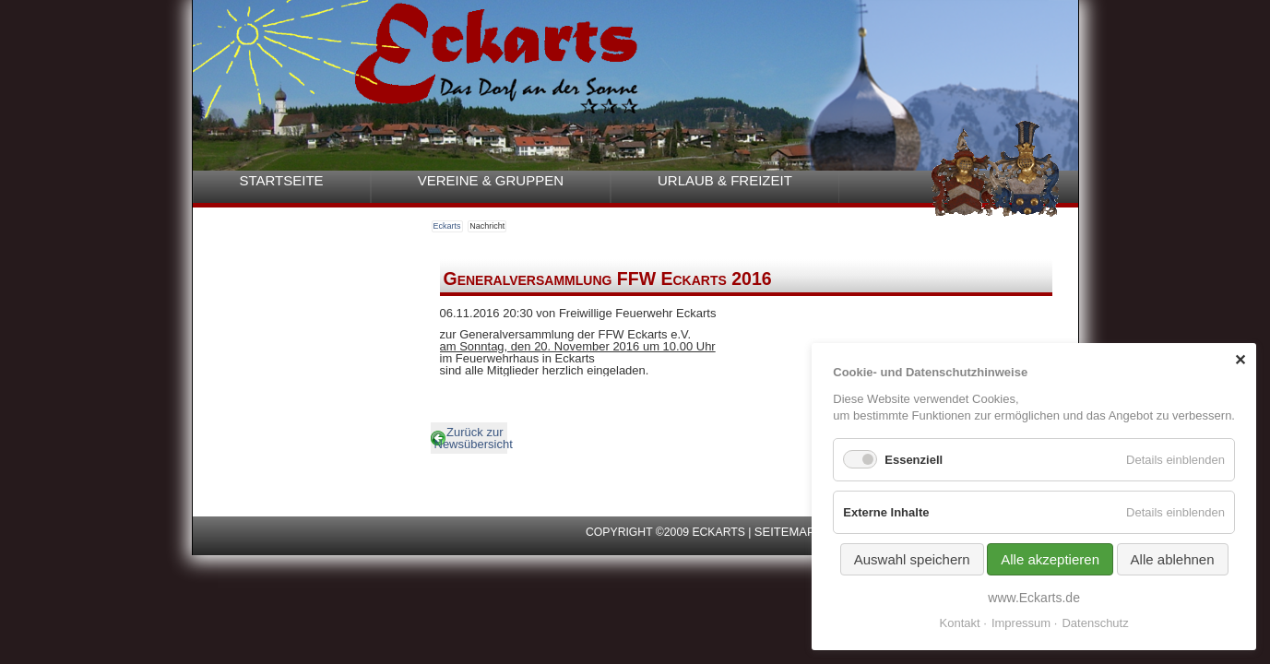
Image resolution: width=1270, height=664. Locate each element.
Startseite (282, 180)
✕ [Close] (1240, 360)
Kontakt (960, 623)
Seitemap (784, 532)
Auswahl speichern (912, 559)
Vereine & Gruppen (491, 180)
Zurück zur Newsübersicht (470, 438)
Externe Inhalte (886, 512)
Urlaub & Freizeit (725, 180)
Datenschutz (1095, 623)
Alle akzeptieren (1050, 559)
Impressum (1020, 623)
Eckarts (447, 226)
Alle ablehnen (1173, 559)
